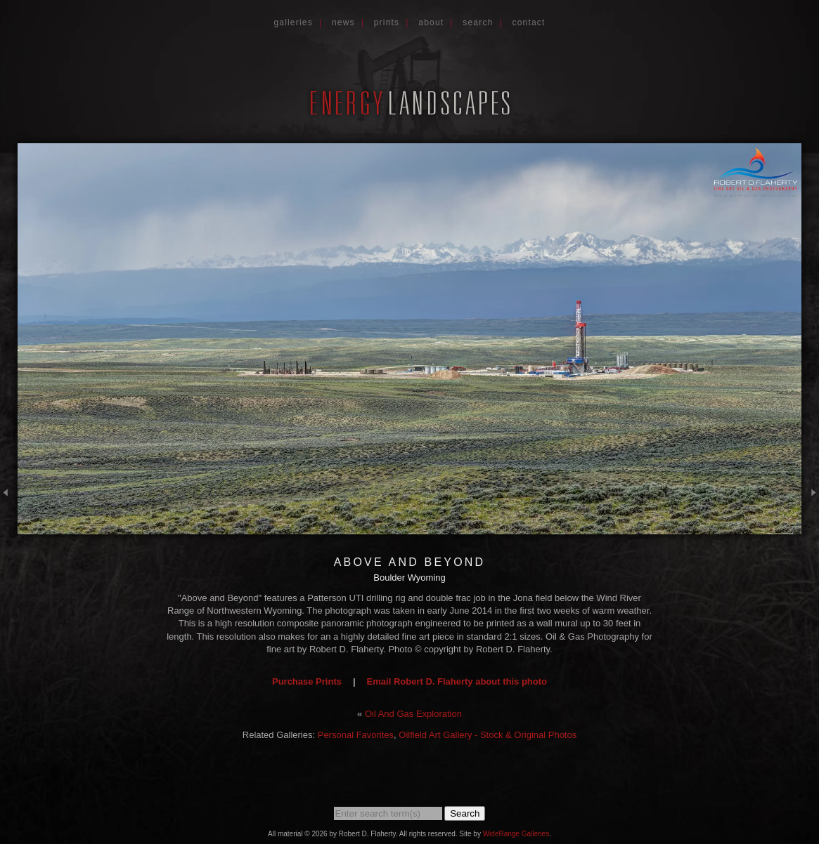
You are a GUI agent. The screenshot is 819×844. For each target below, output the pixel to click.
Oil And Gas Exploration (413, 713)
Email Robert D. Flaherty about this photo (457, 681)
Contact (529, 22)
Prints (387, 22)
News (343, 22)
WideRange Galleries (516, 834)
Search (478, 22)
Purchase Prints (307, 681)
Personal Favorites (356, 735)
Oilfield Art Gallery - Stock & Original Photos (487, 735)
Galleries (293, 22)
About (431, 22)
